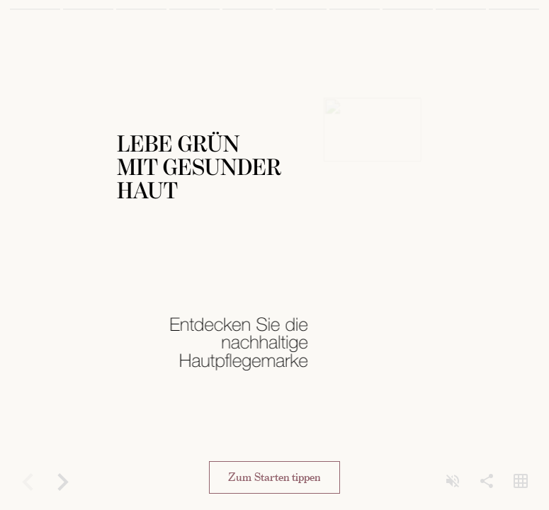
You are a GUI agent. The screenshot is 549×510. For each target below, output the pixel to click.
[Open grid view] (521, 482)
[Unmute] (453, 482)
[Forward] (62, 482)
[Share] (487, 482)
